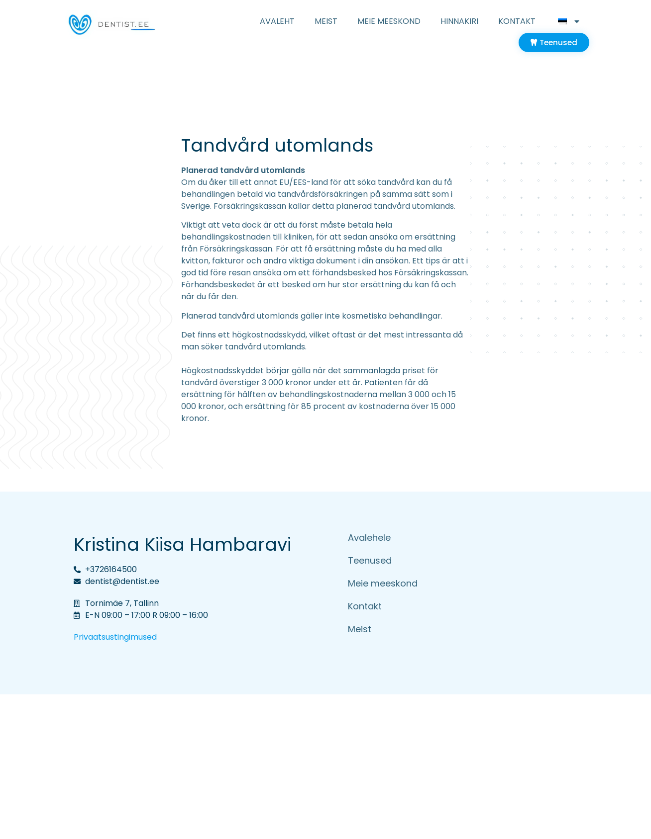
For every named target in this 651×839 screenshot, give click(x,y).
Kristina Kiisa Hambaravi (182, 544)
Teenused (370, 560)
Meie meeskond (389, 21)
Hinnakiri (459, 21)
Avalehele (369, 537)
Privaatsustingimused (115, 637)
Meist (326, 21)
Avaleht (277, 21)
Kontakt (517, 21)
